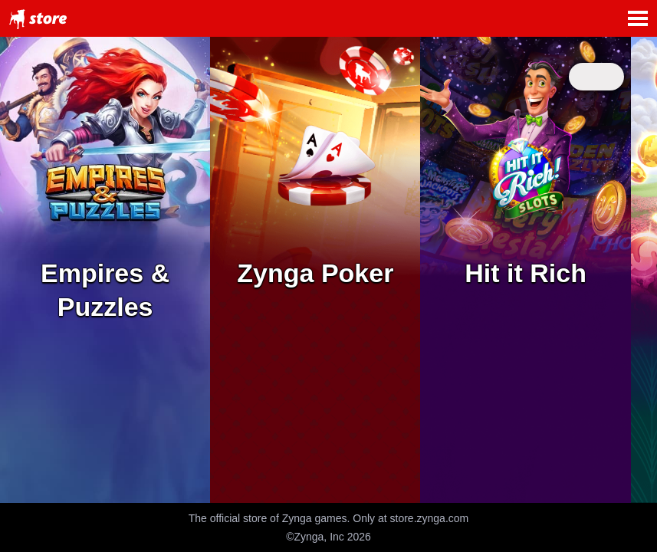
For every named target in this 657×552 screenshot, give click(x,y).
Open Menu (638, 18)
